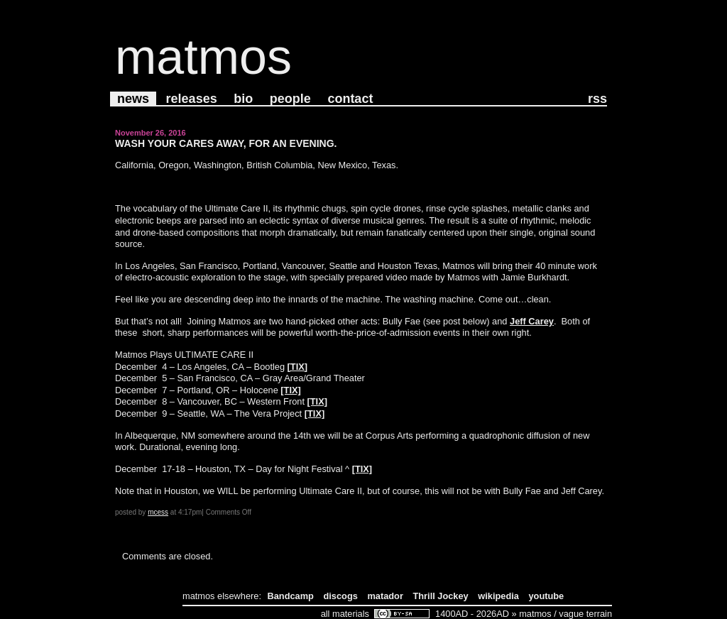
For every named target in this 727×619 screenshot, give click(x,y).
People (290, 99)
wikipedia (498, 596)
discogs (341, 596)
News (133, 99)
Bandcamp (291, 596)
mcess (158, 512)
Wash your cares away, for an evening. (226, 143)
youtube (546, 596)
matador (385, 596)
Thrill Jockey (440, 596)
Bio (243, 99)
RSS (597, 99)
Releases (191, 99)
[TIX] (297, 366)
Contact (350, 99)
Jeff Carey (532, 321)
